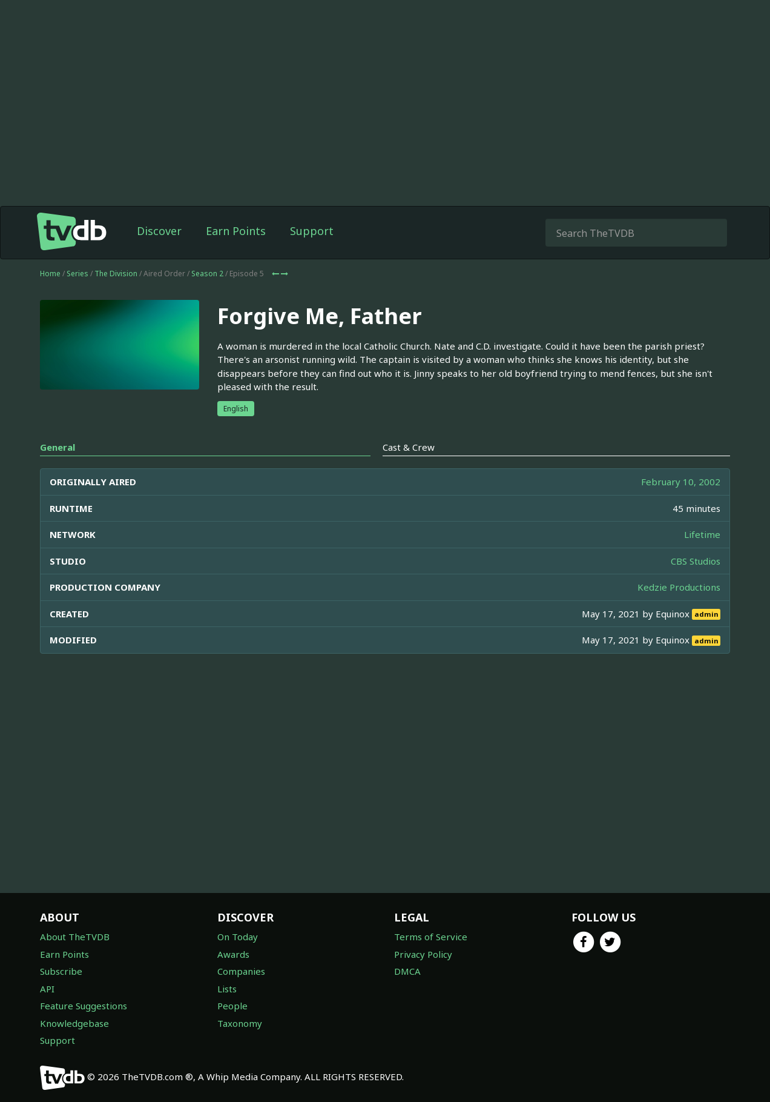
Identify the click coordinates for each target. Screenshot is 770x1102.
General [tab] (57, 447)
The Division (115, 273)
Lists (227, 989)
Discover (159, 231)
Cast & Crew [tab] (409, 447)
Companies (241, 971)
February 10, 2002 (680, 482)
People (232, 1006)
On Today (237, 937)
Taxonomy (239, 1023)
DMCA (407, 971)
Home (50, 273)
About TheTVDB (75, 937)
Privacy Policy (423, 954)
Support (312, 231)
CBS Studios (695, 561)
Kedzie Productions (678, 587)
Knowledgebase (74, 1023)
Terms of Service (430, 937)
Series (77, 273)
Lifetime (702, 534)
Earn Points (236, 231)
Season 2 (207, 273)
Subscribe (61, 971)
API (47, 989)
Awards (233, 954)
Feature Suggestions (83, 1006)
